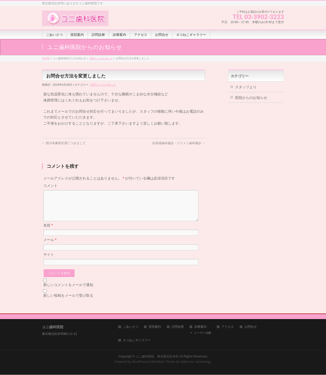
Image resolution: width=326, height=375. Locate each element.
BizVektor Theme (163, 362)
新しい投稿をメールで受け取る (68, 301)
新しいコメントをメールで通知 (68, 291)
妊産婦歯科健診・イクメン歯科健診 (178, 143)
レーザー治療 (202, 333)
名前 (48, 231)
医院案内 (155, 327)
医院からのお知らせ (101, 58)
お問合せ (250, 327)
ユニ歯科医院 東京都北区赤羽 (157, 356)
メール (49, 246)
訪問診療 (178, 327)
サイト (48, 261)
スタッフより (245, 87)
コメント (50, 186)
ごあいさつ (130, 327)
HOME (46, 58)
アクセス (228, 327)
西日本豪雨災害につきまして (64, 143)
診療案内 (200, 327)
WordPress (139, 362)
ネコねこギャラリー (137, 340)
